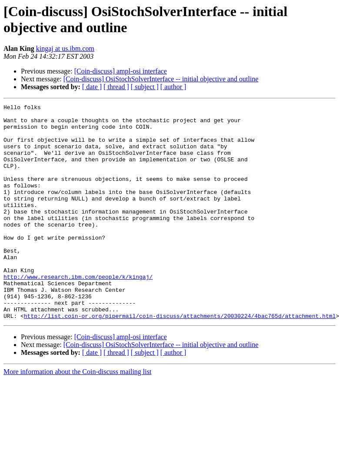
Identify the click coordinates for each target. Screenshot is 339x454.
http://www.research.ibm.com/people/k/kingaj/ (78, 312)
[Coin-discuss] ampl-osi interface (120, 71)
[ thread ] (116, 86)
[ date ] (92, 86)
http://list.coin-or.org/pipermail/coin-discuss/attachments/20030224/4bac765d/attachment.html (180, 359)
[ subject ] (145, 86)
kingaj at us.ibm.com (65, 48)
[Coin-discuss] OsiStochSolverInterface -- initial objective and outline (161, 79)
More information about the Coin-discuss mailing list (77, 414)
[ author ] (173, 86)
